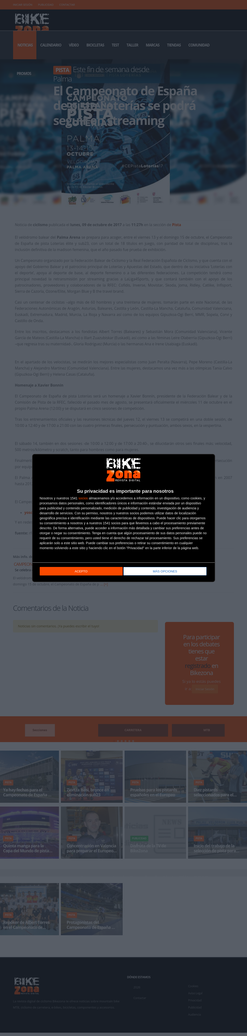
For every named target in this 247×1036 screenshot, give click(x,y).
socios (83, 498)
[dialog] (123, 518)
